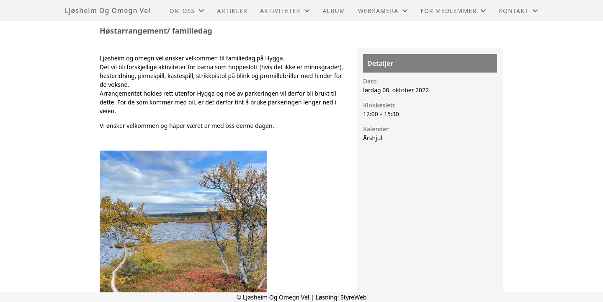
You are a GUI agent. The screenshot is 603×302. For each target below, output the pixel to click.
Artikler (232, 11)
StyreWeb (353, 297)
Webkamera (383, 11)
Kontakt (518, 11)
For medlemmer (453, 11)
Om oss (187, 11)
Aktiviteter (285, 11)
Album (333, 11)
